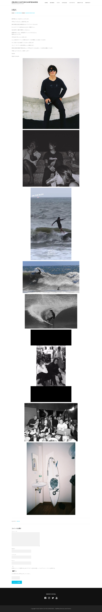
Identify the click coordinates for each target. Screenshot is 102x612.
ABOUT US (80, 2)
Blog (18, 521)
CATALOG (64, 2)
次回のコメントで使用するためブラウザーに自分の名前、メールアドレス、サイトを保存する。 (34, 568)
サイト (13, 560)
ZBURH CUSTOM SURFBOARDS (25, 2)
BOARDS (52, 2)
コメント (14, 531)
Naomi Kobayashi (30, 13)
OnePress (57, 608)
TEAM (58, 2)
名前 (13, 548)
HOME (46, 2)
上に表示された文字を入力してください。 (21, 573)
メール (14, 554)
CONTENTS (72, 2)
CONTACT (87, 2)
